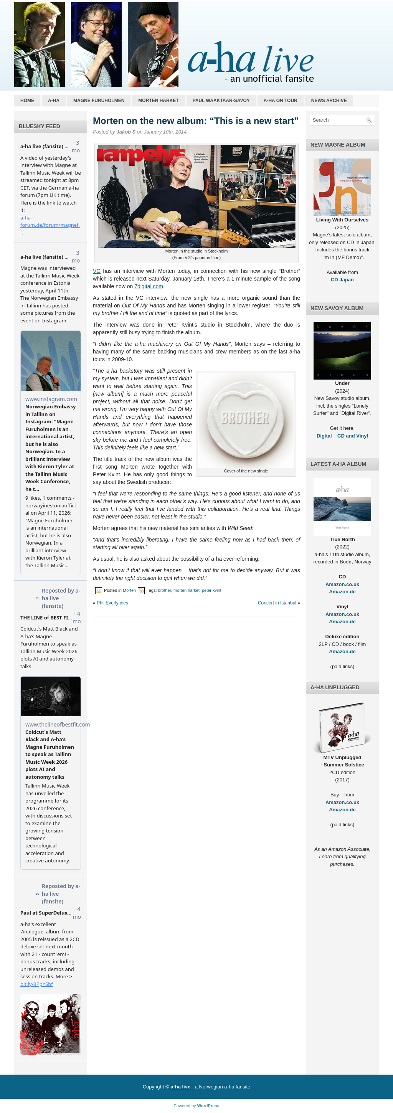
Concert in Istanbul (277, 603)
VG (97, 271)
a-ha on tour (280, 100)
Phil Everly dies (112, 603)
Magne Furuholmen (98, 100)
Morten (129, 590)
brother (164, 590)
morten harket (186, 590)
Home (27, 100)
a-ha (53, 100)
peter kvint (211, 590)
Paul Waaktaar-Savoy (221, 100)
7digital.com (148, 286)
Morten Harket (158, 100)
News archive (329, 100)
